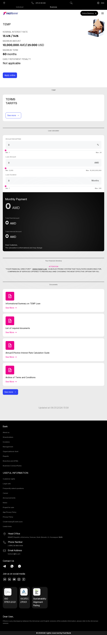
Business (53, 7)
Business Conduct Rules (12, 466)
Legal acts (7, 483)
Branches (4, 3)
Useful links (7, 526)
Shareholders (8, 437)
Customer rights (9, 479)
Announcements (9, 498)
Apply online (9, 75)
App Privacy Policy (9, 512)
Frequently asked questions (13, 488)
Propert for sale (8, 507)
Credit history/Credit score (13, 522)
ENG (100, 3)
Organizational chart (10, 451)
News (5, 502)
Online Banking (89, 13)
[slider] (5, 150)
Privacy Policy (8, 517)
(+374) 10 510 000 (15, 545)
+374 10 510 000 (38, 3)
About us (6, 432)
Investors (6, 442)
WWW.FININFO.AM (39, 269)
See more (13, 115)
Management (8, 447)
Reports (6, 456)
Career (5, 493)
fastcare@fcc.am (14, 554)
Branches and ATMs (10, 461)
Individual (19, 7)
